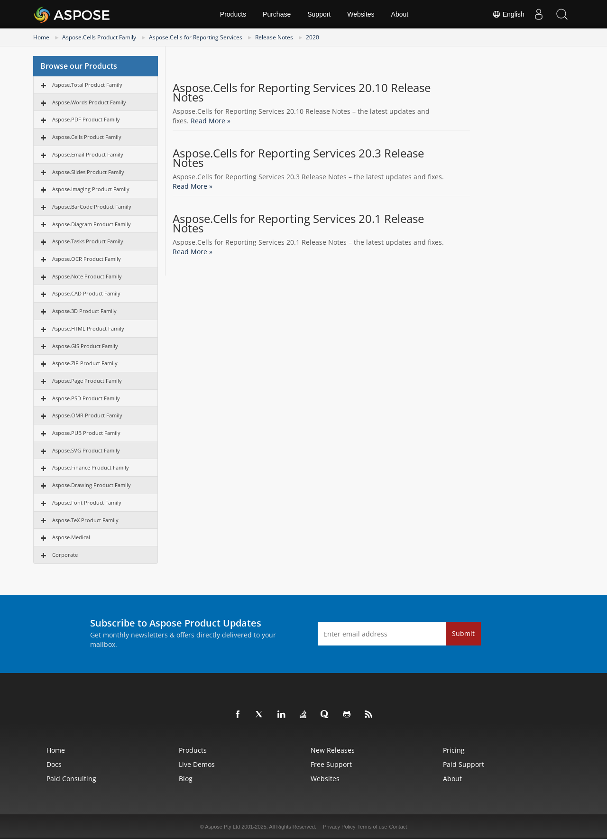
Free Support (331, 764)
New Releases (333, 750)
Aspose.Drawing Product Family (91, 485)
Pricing (454, 750)
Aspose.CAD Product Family (86, 293)
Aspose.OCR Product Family (86, 258)
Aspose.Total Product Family (87, 84)
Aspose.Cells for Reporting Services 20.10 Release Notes (302, 92)
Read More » (210, 120)
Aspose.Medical (71, 537)
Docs (54, 764)
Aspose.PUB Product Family (86, 432)
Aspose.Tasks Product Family (87, 241)
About (400, 14)
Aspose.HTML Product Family (88, 328)
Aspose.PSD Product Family (86, 398)
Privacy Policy (339, 827)
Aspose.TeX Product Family (85, 520)
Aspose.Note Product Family (87, 276)
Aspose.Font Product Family (86, 502)
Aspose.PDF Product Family (86, 119)
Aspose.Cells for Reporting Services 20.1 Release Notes (298, 223)
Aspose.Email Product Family (87, 154)
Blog (186, 778)
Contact (398, 827)
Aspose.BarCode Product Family (91, 206)
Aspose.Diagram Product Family (91, 224)
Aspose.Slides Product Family (88, 171)
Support (319, 14)
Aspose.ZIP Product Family (85, 363)
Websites (360, 14)
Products (233, 14)
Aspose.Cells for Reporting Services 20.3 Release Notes (298, 157)
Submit (463, 633)
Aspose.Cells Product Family (99, 37)
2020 (312, 37)
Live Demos (197, 764)
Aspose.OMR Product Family (87, 415)
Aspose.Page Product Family (87, 380)
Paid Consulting (71, 778)
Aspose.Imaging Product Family (90, 189)
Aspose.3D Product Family (84, 310)
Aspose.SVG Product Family (86, 450)
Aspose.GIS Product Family (85, 346)
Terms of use (372, 827)
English (508, 14)
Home (41, 37)
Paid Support (463, 764)
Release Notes (274, 37)
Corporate (65, 554)
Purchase (277, 14)
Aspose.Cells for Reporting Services (195, 37)
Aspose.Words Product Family (89, 102)
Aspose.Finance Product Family (90, 467)
